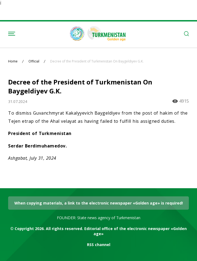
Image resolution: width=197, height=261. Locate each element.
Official (33, 61)
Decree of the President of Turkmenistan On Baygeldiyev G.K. (97, 61)
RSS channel (98, 244)
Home (13, 61)
